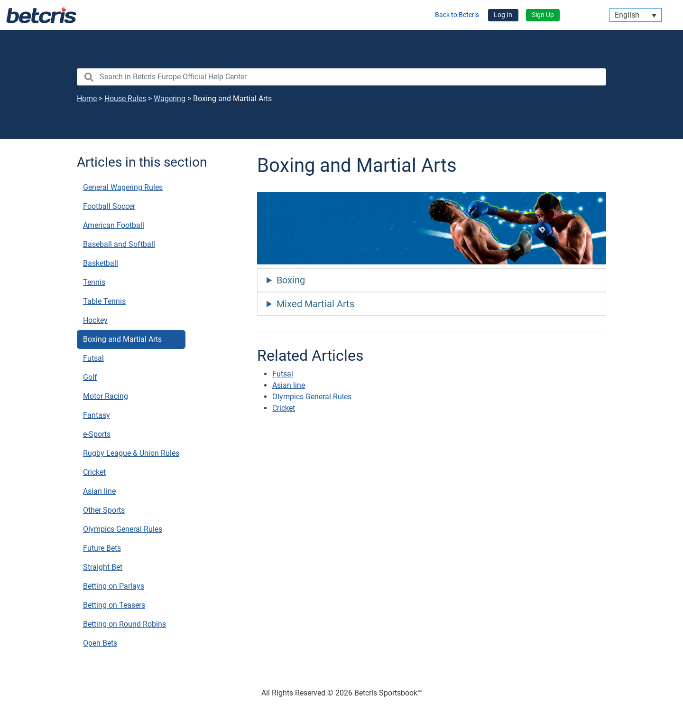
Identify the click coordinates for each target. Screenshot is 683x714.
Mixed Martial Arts (315, 304)
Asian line (99, 491)
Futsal (93, 358)
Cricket (94, 472)
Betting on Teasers (114, 605)
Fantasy (96, 415)
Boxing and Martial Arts (122, 339)
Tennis (94, 282)
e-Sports (97, 434)
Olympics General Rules (122, 529)
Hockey (95, 320)
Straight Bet (102, 567)
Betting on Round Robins (124, 624)
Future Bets (102, 548)
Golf (90, 377)
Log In (503, 15)
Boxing (291, 280)
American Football (113, 225)
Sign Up (543, 15)
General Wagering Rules (123, 187)
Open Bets (100, 643)
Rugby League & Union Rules (131, 453)
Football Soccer (109, 206)
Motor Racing (105, 396)
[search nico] (341, 76)
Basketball (100, 263)
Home (87, 98)
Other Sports (104, 510)
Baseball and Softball (119, 244)
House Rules (125, 98)
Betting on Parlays (113, 586)
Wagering (169, 98)
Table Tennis (104, 301)
